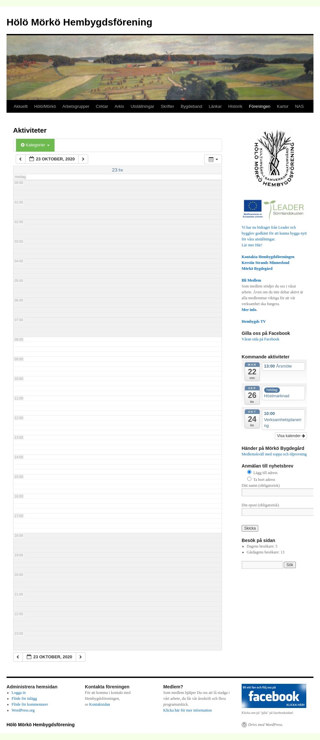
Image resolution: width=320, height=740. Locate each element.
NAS (299, 106)
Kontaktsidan (99, 704)
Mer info (249, 309)
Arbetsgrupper (75, 106)
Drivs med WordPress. (265, 724)
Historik (235, 106)
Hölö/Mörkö (45, 106)
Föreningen (259, 106)
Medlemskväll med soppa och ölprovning (274, 454)
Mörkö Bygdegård (257, 268)
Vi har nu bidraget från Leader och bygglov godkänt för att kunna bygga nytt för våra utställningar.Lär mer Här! (274, 233)
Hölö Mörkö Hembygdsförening (79, 22)
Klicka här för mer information (187, 710)
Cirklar (102, 106)
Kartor (282, 106)
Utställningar (142, 106)
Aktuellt (21, 106)
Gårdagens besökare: (263, 552)
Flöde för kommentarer (30, 704)
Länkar (215, 106)
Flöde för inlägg (24, 698)
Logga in (19, 692)
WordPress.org (23, 710)
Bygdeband (191, 106)
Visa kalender (291, 436)
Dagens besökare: (261, 546)
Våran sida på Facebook (261, 339)
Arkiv (119, 106)
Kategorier (35, 144)
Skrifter (167, 106)
